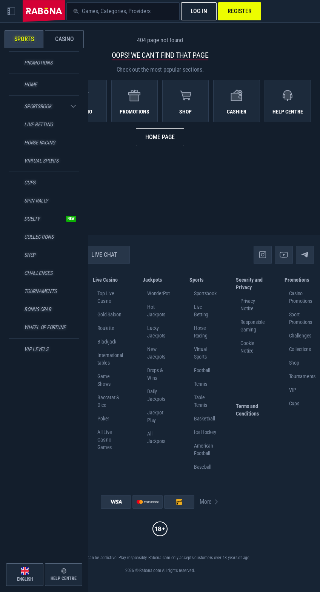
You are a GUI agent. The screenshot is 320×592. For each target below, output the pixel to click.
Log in (199, 11)
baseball (202, 467)
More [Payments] (209, 501)
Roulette (105, 328)
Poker (103, 419)
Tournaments (302, 376)
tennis (200, 384)
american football (203, 449)
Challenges (300, 336)
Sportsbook (205, 293)
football (202, 370)
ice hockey (205, 432)
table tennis (200, 401)
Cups (294, 403)
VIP (292, 390)
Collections (300, 349)
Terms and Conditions (247, 410)
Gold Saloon (109, 314)
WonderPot (158, 293)
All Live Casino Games (104, 439)
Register (240, 11)
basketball (204, 419)
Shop (294, 363)
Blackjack (106, 342)
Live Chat (99, 254)
